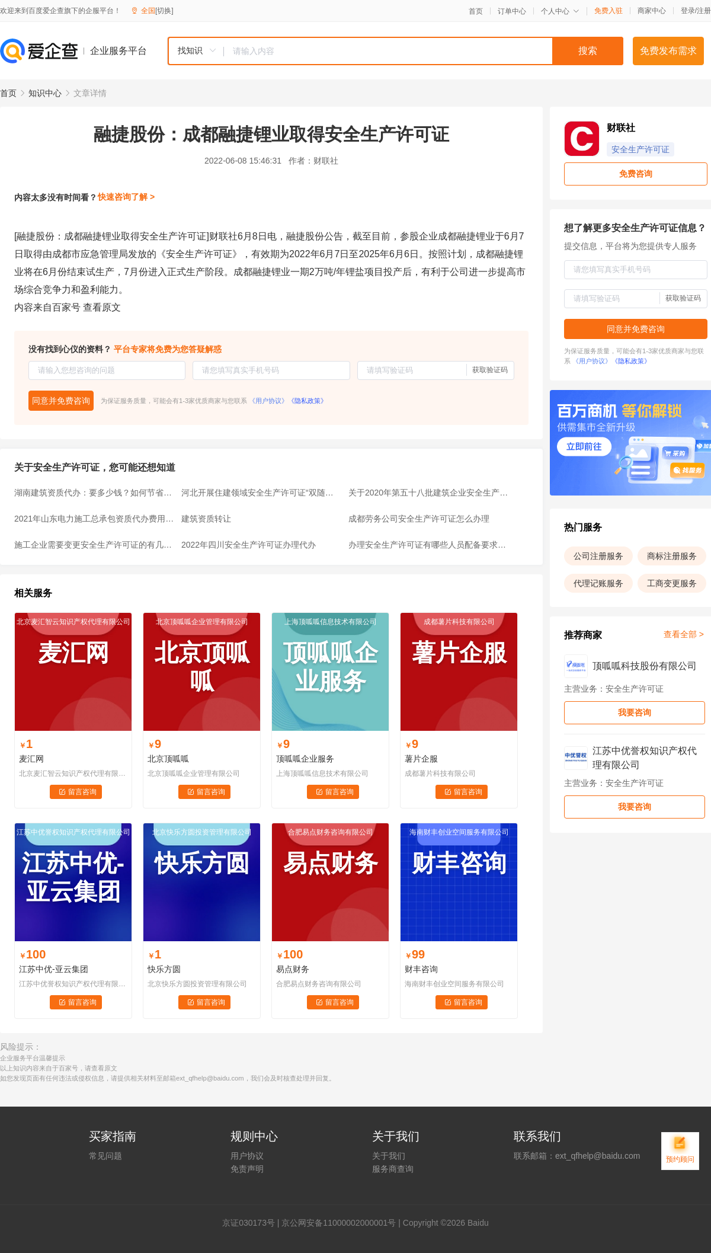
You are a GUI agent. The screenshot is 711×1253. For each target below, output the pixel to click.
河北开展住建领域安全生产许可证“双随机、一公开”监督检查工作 (261, 492)
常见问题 (105, 1156)
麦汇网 (31, 758)
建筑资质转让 (206, 518)
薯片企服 (421, 758)
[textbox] (423, 51)
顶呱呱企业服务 (305, 758)
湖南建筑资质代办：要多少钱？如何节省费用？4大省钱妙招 (94, 492)
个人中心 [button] (560, 11)
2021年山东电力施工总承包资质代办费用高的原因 (94, 518)
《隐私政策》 (307, 400)
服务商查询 (393, 1169)
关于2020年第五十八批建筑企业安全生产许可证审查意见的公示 (428, 492)
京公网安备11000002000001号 (338, 1223)
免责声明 (247, 1169)
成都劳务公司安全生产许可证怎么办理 (418, 518)
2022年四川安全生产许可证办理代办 (248, 544)
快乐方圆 (164, 969)
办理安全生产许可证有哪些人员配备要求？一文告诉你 (428, 544)
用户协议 (247, 1156)
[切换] (164, 11)
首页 (476, 11)
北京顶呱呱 (168, 758)
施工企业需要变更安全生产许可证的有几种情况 (94, 544)
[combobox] (395, 51)
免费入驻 (608, 10)
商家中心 (652, 10)
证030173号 (252, 1223)
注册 (704, 11)
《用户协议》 (268, 400)
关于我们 (388, 1156)
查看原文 (102, 307)
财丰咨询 (421, 969)
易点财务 (292, 969)
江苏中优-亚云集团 (53, 969)
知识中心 (45, 93)
